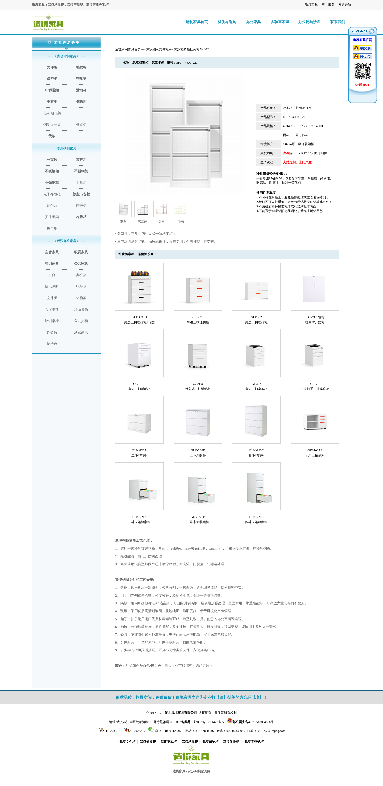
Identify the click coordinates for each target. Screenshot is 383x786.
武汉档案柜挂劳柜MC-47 (191, 49)
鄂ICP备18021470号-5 (209, 722)
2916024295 (134, 731)
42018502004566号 (253, 722)
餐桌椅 (81, 125)
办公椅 (52, 332)
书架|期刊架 (52, 113)
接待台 (52, 344)
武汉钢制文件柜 (157, 49)
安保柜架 (52, 217)
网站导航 (344, 5)
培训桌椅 (52, 321)
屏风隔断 (52, 286)
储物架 (81, 298)
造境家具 (311, 5)
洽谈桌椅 (81, 309)
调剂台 (52, 205)
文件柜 (52, 298)
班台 (51, 275)
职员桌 (81, 286)
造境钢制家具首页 (128, 49)
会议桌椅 (52, 309)
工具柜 (81, 183)
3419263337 (109, 731)
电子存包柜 (52, 194)
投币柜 (52, 228)
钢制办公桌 (52, 125)
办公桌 (81, 275)
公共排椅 (81, 321)
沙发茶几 (81, 332)
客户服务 (328, 5)
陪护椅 (81, 205)
